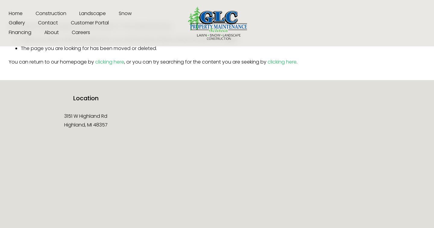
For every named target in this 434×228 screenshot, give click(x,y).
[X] (398, 23)
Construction (51, 13)
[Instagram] (332, 23)
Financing (20, 32)
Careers (81, 32)
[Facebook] (354, 23)
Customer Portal (90, 22)
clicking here (109, 61)
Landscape (92, 13)
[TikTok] (376, 23)
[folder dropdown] (51, 33)
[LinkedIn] (420, 23)
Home (16, 13)
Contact (48, 22)
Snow (125, 13)
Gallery (17, 22)
